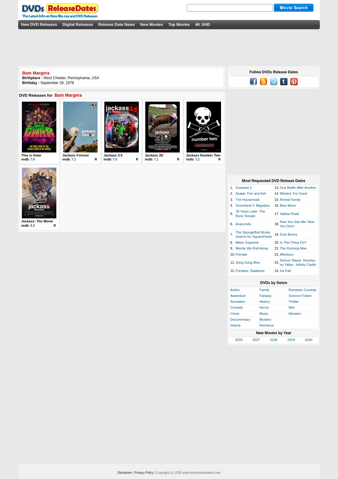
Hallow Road (289, 214)
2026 (238, 340)
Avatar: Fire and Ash (250, 193)
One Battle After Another (298, 187)
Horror (264, 307)
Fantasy (266, 296)
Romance (267, 325)
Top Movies (179, 24)
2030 (308, 340)
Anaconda (243, 224)
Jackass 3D (154, 155)
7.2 (197, 159)
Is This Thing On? (293, 242)
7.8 (32, 159)
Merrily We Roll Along (251, 248)
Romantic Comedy (302, 290)
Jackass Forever (75, 155)
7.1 (74, 159)
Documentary (240, 319)
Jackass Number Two (203, 155)
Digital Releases (77, 24)
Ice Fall (285, 271)
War (291, 307)
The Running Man (293, 248)
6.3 (32, 225)
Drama (235, 325)
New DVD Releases (39, 24)
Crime (234, 313)
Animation (237, 301)
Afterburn (287, 254)
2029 (291, 340)
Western (294, 313)
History (265, 301)
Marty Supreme (247, 242)
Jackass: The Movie (37, 221)
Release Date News (117, 24)
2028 (273, 340)
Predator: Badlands (249, 271)
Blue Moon (288, 205)
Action (235, 290)
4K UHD (202, 24)
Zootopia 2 (243, 187)
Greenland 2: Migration (252, 205)
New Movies (151, 24)
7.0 (115, 159)
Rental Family (290, 199)
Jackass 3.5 (113, 155)
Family (264, 290)
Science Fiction (300, 296)
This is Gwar (31, 155)
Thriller (293, 301)
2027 (256, 340)
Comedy (236, 307)
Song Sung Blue (247, 262)
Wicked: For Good (293, 193)
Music (264, 313)
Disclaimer (125, 472)
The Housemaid (247, 199)
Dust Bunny (288, 234)
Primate (241, 254)
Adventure (238, 296)
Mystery (266, 319)
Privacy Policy (144, 472)
